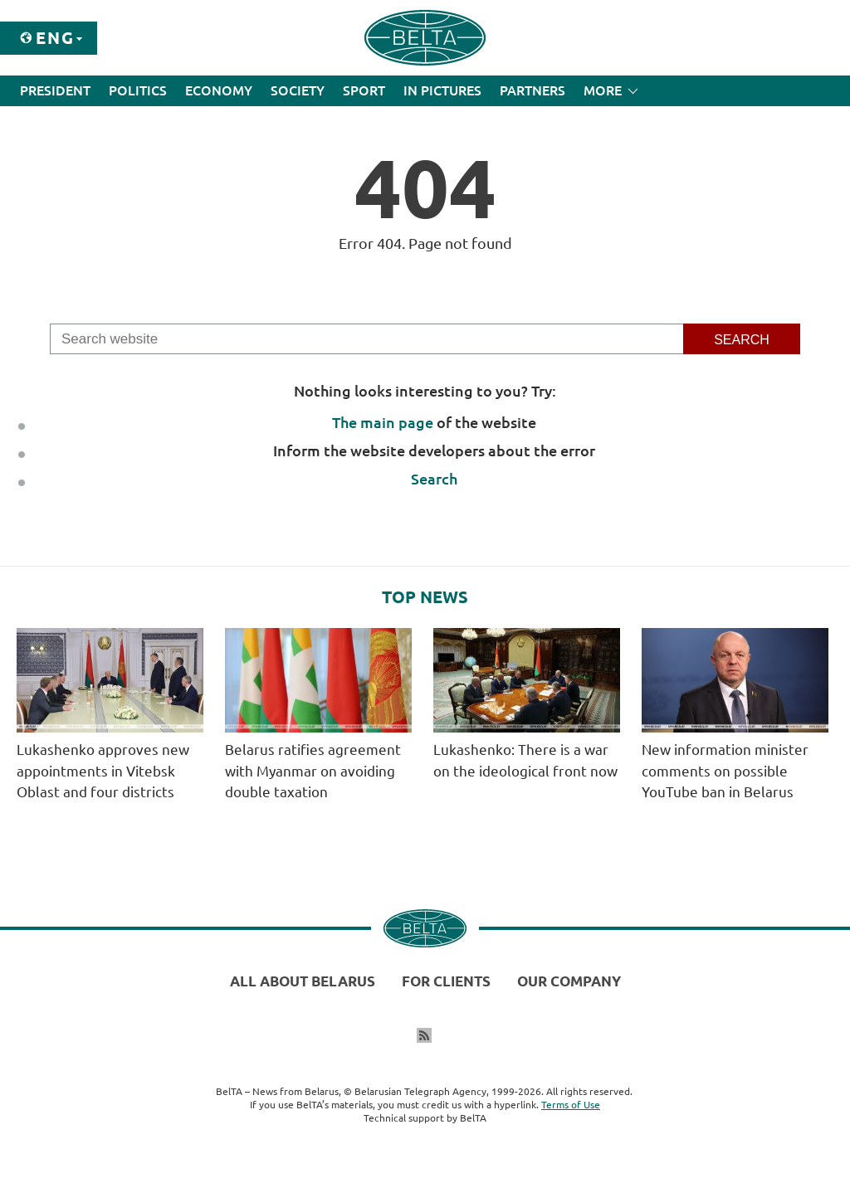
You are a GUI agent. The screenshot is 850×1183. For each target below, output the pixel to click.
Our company (569, 981)
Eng (55, 37)
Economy (218, 90)
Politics (138, 90)
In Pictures (442, 90)
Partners (532, 90)
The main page (382, 422)
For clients (446, 981)
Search (434, 478)
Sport (364, 90)
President (55, 90)
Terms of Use (570, 1104)
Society (298, 90)
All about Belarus (302, 981)
